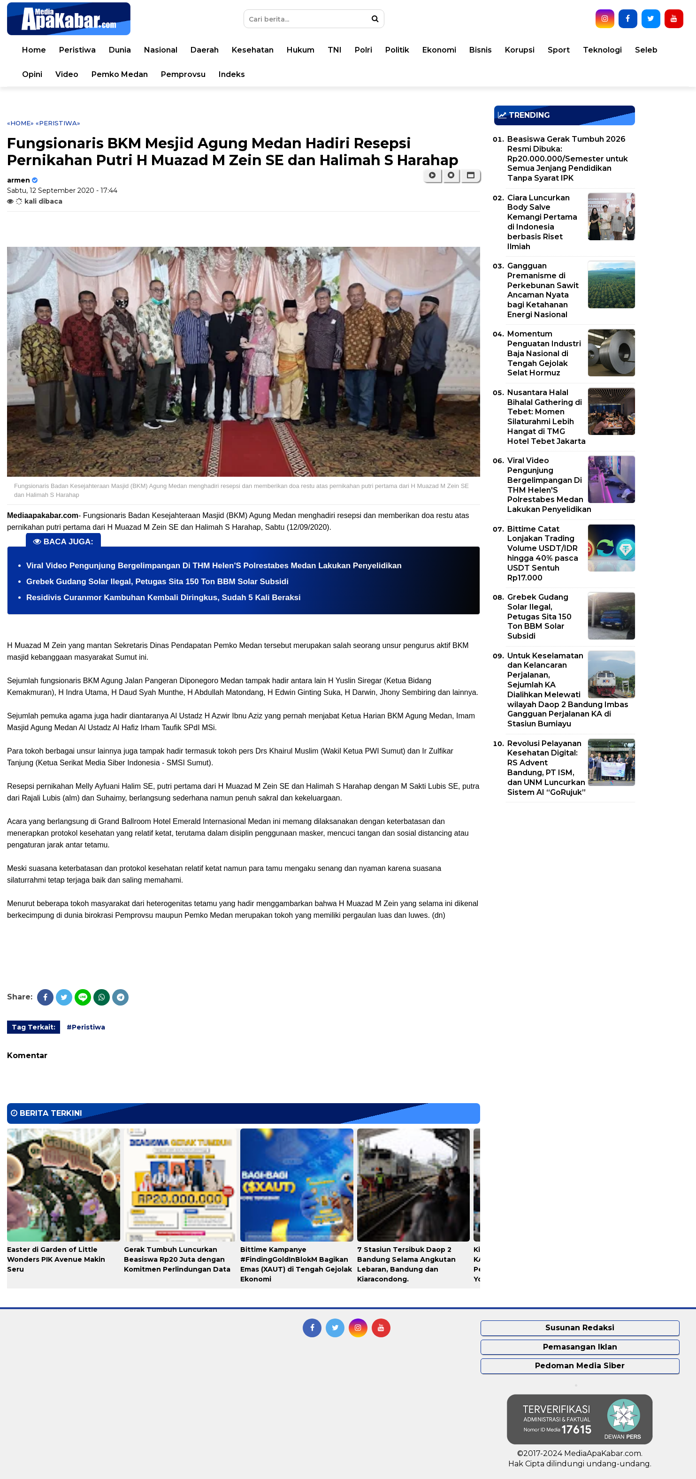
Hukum (300, 50)
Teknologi (602, 50)
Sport (559, 50)
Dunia (120, 50)
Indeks (232, 74)
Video (66, 74)
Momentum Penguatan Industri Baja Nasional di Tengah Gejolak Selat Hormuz (544, 353)
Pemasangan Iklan (580, 1346)
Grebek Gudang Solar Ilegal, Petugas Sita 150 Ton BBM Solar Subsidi (157, 581)
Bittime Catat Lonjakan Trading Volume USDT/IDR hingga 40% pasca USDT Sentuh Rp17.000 (542, 553)
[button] (470, 175)
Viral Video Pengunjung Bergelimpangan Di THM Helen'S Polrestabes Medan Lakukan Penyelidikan (214, 565)
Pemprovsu (183, 74)
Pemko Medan (120, 74)
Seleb (646, 50)
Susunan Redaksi (579, 1327)
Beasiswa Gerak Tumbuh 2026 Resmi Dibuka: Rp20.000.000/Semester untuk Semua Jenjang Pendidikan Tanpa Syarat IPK (567, 159)
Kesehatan (253, 50)
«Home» (20, 123)
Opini (32, 74)
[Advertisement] (564, 875)
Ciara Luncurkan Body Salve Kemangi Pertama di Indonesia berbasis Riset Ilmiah (542, 222)
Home (34, 50)
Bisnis (480, 50)
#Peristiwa (86, 1027)
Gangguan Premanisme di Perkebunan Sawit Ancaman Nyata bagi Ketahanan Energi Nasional (543, 290)
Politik (397, 50)
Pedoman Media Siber (580, 1365)
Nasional (160, 50)
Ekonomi (439, 50)
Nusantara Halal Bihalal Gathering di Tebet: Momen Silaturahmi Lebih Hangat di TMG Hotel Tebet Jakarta (546, 417)
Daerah (205, 50)
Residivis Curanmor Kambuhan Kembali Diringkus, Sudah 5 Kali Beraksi (163, 597)
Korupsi (520, 50)
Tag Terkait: (33, 1027)
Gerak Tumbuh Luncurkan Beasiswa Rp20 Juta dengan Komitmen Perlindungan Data (177, 1259)
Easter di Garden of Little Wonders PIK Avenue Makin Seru (56, 1259)
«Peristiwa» (58, 123)
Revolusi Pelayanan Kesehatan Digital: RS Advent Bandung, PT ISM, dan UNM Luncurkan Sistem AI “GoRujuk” (546, 768)
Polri (363, 50)
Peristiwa (77, 50)
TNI (335, 50)
